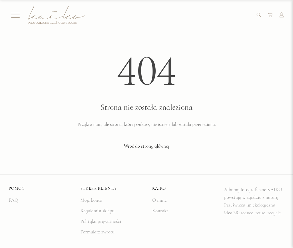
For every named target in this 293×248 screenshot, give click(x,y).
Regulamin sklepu (97, 211)
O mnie (159, 200)
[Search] (259, 15)
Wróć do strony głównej (146, 146)
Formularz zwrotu (97, 232)
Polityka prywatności (100, 221)
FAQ (13, 200)
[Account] (281, 15)
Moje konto (91, 200)
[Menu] (15, 15)
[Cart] (270, 15)
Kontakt (160, 211)
